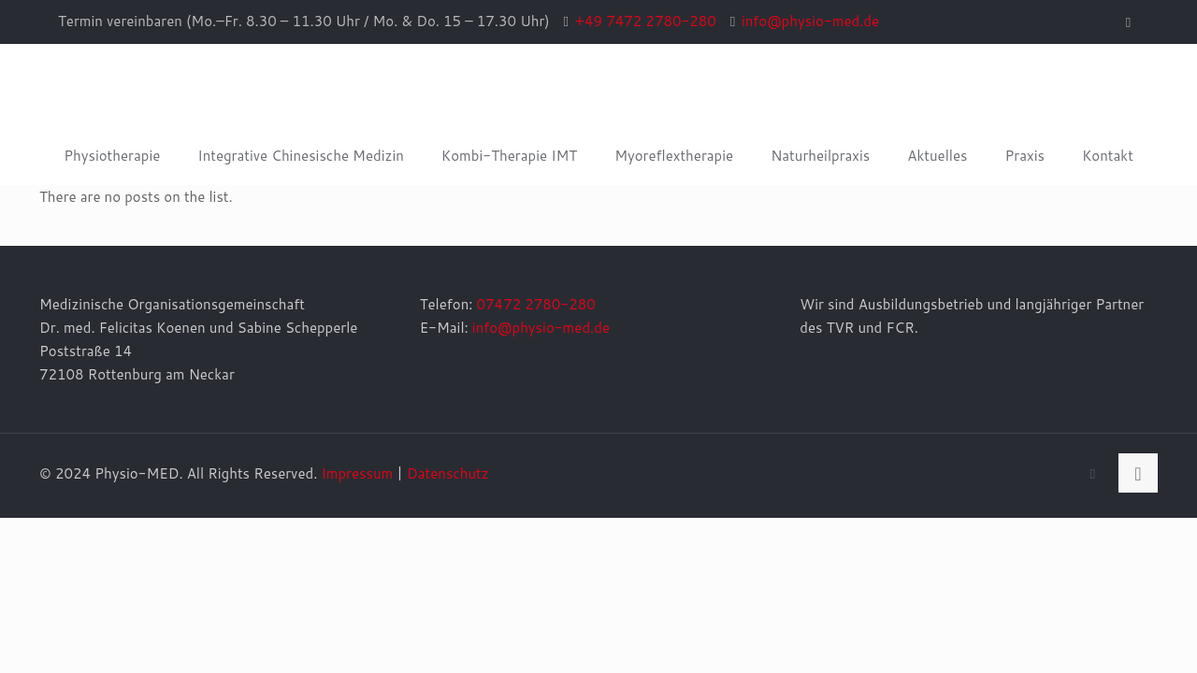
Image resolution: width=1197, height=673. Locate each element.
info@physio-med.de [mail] (810, 21)
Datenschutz (448, 473)
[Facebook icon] (1128, 22)
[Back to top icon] (1138, 473)
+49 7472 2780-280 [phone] (645, 21)
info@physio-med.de (541, 327)
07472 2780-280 (536, 304)
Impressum (357, 473)
